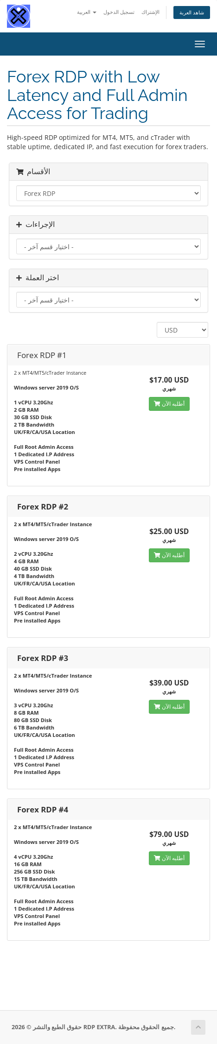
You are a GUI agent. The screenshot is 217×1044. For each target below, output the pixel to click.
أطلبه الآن (169, 404)
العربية (86, 11)
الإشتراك (150, 11)
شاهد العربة (191, 12)
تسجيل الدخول (118, 11)
